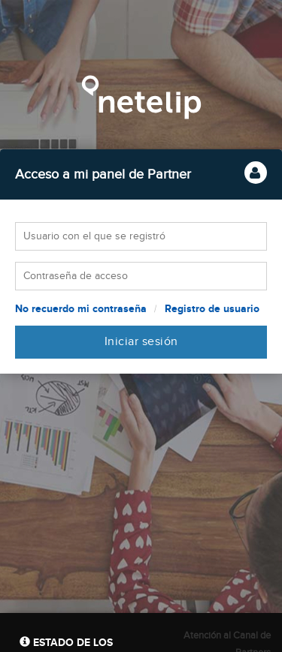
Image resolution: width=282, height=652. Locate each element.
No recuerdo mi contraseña (81, 308)
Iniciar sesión (141, 342)
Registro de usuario (212, 308)
